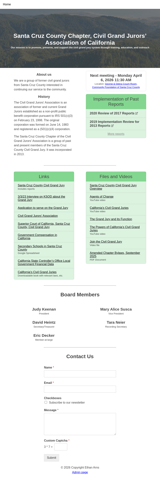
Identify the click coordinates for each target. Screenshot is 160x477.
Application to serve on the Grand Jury (43, 207)
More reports (116, 133)
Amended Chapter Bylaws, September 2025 (115, 254)
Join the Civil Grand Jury (106, 241)
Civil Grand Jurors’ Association (38, 215)
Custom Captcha (56, 440)
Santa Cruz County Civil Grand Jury (41, 185)
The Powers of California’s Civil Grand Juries (115, 228)
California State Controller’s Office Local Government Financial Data (44, 262)
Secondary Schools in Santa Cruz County (40, 248)
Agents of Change (101, 196)
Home (7, 4)
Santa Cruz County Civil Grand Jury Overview (113, 187)
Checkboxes (52, 398)
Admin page (80, 472)
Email (49, 382)
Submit (51, 457)
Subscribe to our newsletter (67, 402)
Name (49, 367)
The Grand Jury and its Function (111, 219)
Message (51, 410)
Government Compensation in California (37, 236)
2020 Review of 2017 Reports (114, 113)
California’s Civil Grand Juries (37, 272)
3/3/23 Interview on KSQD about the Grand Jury (41, 198)
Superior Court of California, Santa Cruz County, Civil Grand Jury (44, 225)
